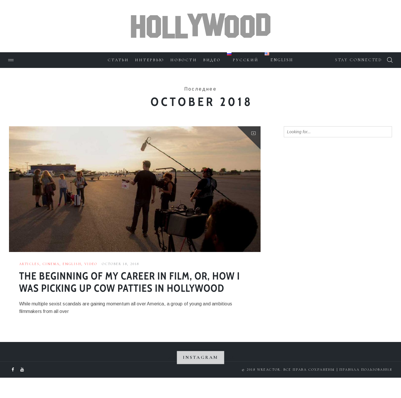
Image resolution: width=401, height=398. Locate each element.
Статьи (117, 59)
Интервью (149, 59)
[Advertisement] (327, 236)
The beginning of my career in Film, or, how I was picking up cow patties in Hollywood (128, 291)
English (72, 264)
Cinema (51, 264)
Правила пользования (365, 390)
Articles (29, 264)
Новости (183, 59)
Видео (212, 59)
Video (90, 264)
